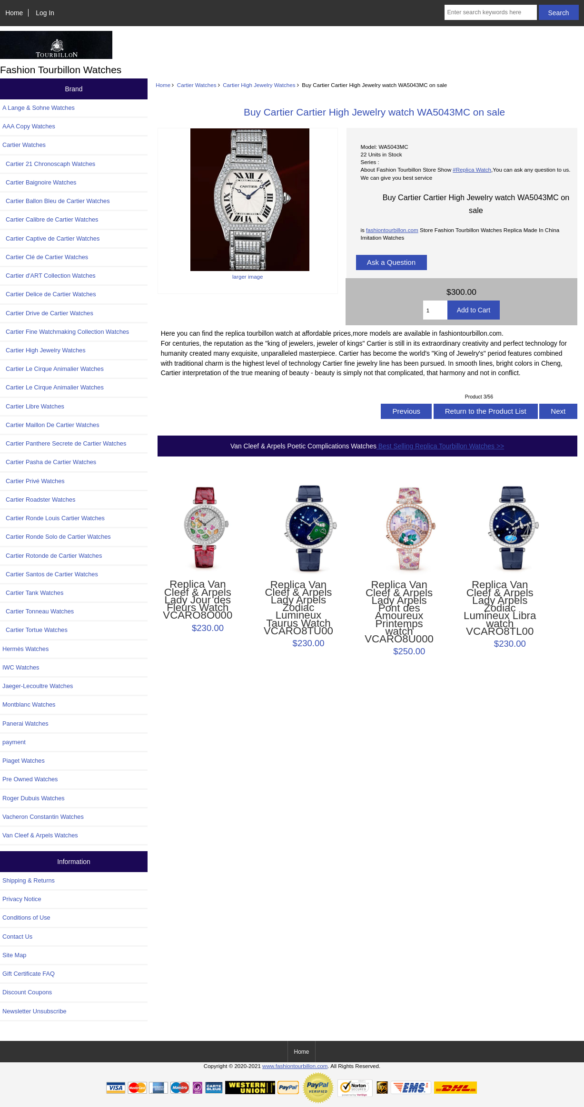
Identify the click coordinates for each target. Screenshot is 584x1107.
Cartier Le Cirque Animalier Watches (53, 368)
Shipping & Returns (28, 880)
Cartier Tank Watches (32, 592)
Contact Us (17, 936)
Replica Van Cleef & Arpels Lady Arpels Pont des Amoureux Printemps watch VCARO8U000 (399, 612)
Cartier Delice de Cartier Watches (49, 294)
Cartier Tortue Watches (35, 629)
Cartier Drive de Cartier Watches (47, 313)
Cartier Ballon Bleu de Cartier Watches (56, 200)
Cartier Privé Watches (33, 481)
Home (14, 13)
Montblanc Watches (29, 704)
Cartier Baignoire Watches (39, 182)
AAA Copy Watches (28, 126)
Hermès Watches (25, 648)
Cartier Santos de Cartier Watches (50, 574)
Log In (45, 13)
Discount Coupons (27, 992)
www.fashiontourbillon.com (294, 1066)
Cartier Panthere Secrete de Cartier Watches (64, 443)
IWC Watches (20, 667)
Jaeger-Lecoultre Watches (37, 685)
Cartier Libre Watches (33, 406)
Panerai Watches (25, 723)
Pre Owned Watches (30, 779)
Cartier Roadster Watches (38, 499)
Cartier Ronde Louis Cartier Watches (53, 518)
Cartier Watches (197, 85)
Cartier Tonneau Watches (38, 611)
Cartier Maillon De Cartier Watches (50, 424)
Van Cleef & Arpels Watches (40, 835)
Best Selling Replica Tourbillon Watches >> (440, 446)
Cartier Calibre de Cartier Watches (50, 219)
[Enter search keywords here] (490, 12)
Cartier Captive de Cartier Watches (50, 238)
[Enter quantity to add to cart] (435, 310)
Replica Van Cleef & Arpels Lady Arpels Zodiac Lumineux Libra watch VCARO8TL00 (500, 608)
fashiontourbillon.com (392, 230)
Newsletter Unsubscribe (34, 1011)
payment (14, 742)
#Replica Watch (472, 169)
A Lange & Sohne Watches (38, 107)
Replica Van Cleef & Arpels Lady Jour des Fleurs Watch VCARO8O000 (197, 600)
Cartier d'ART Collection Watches (49, 275)
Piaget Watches (23, 760)
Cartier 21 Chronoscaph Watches (48, 163)
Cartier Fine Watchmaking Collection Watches (65, 331)
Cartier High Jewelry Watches (259, 85)
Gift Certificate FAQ (28, 973)
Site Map (14, 955)
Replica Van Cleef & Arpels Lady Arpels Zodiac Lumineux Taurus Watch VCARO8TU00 (298, 608)
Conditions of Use (26, 917)
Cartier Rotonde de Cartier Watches (52, 555)
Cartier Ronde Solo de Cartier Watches (56, 536)
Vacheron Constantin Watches (43, 816)
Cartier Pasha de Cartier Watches (49, 462)
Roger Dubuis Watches (33, 798)
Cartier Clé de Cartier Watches (45, 257)
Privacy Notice (21, 899)
